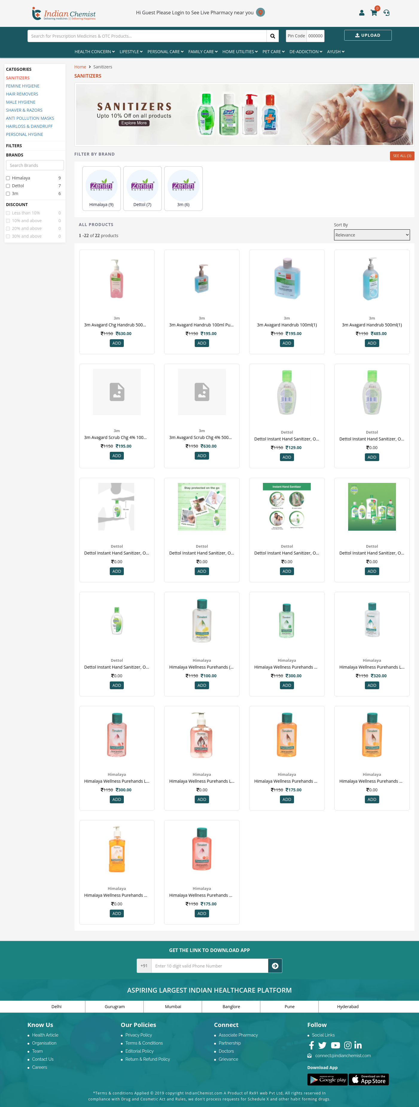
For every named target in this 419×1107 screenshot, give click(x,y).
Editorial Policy (140, 1051)
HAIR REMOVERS (22, 94)
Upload (367, 35)
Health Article (45, 1035)
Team (37, 1051)
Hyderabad (348, 1006)
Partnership (230, 1043)
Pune (290, 1006)
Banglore (231, 1006)
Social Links (323, 1035)
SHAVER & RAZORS (24, 110)
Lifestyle (131, 51)
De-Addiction (306, 51)
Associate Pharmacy (238, 1035)
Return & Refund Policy (148, 1059)
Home (80, 67)
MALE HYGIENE (21, 102)
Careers (39, 1067)
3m (12, 193)
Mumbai (173, 1006)
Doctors (226, 1051)
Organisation (44, 1043)
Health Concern (94, 51)
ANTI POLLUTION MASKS (30, 118)
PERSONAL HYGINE (24, 134)
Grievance (228, 1059)
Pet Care (274, 51)
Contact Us (43, 1059)
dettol (15, 185)
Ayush (336, 51)
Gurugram (115, 1006)
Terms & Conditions (144, 1043)
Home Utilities (240, 51)
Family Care (203, 51)
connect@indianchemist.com (343, 1055)
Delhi (56, 1006)
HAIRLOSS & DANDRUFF (29, 126)
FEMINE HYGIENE (22, 86)
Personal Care (165, 51)
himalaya (18, 178)
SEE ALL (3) (402, 155)
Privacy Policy (139, 1035)
